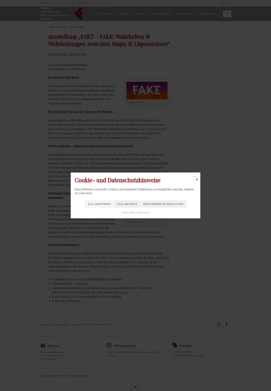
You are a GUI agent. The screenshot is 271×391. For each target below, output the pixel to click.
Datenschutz (128, 212)
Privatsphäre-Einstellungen (163, 204)
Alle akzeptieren (99, 204)
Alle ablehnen (127, 204)
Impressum (143, 212)
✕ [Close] (197, 179)
